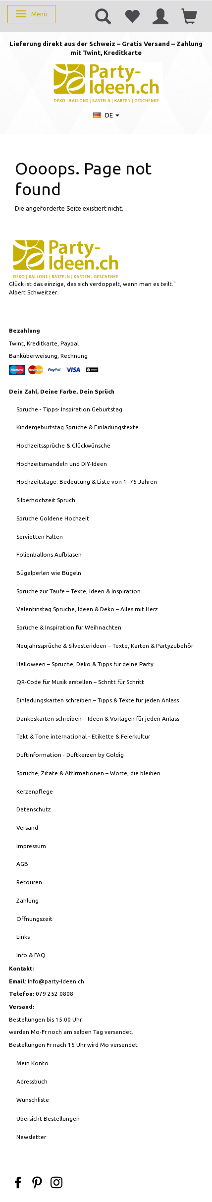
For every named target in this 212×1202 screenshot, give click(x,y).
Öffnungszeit (34, 919)
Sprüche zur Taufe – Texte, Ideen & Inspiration (78, 591)
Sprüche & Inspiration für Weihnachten (68, 627)
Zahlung (27, 900)
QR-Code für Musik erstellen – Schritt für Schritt (80, 682)
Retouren (29, 882)
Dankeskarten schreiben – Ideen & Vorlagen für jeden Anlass (97, 718)
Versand (27, 827)
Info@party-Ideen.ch (56, 981)
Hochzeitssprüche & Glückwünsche (63, 445)
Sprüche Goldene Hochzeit (52, 518)
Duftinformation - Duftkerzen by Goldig (70, 754)
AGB (22, 863)
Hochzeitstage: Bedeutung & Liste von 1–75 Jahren (86, 481)
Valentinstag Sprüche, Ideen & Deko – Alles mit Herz (87, 609)
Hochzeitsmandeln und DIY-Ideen (61, 463)
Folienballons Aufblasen (49, 554)
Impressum (31, 846)
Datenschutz (33, 809)
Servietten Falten (39, 536)
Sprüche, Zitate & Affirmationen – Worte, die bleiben (88, 773)
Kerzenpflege (34, 791)
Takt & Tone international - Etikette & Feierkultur (83, 736)
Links (23, 936)
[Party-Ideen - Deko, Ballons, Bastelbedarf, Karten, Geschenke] (106, 82)
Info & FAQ (31, 955)
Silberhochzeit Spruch (45, 500)
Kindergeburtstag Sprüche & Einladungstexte (77, 427)
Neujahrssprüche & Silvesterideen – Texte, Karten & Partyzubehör (104, 645)
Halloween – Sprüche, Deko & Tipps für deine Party (85, 664)
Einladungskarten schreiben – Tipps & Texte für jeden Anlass (97, 700)
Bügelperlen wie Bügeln (48, 573)
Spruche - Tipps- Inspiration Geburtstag (69, 409)
